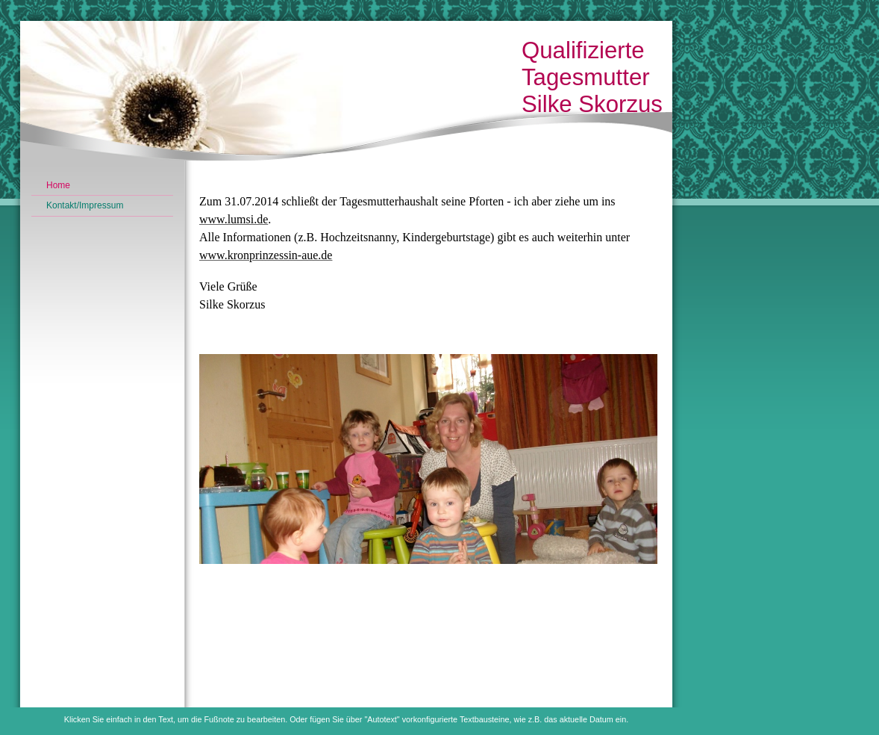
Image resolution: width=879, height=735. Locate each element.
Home (58, 185)
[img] (346, 95)
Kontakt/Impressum (84, 205)
